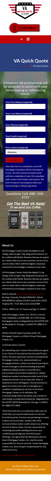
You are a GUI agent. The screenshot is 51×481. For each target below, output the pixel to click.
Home (27, 66)
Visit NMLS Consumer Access (31, 294)
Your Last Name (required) (25, 115)
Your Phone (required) (25, 126)
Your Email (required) (25, 138)
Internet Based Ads (26, 455)
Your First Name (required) (25, 104)
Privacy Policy (8, 455)
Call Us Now (26, 27)
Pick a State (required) (25, 149)
